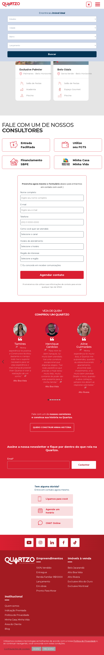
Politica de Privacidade (17, 615)
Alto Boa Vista (20, 381)
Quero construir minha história (52, 427)
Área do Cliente (13, 624)
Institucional (14, 596)
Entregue (41, 572)
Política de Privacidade (84, 641)
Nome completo (52, 196)
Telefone (52, 220)
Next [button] (101, 361)
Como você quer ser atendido (52, 232)
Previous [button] (3, 361)
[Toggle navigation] (97, 4)
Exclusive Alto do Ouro (80, 581)
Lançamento (43, 581)
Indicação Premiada (15, 610)
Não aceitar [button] (49, 649)
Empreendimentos (49, 558)
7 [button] (59, 399)
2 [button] (50, 399)
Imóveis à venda (79, 558)
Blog (7, 629)
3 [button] (52, 399)
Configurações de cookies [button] (17, 649)
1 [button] (48, 399)
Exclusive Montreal (78, 586)
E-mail (52, 208)
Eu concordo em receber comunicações (40, 265)
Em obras (41, 586)
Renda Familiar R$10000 (49, 577)
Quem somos (12, 606)
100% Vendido (43, 568)
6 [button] (57, 399)
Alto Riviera (84, 392)
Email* (10, 459)
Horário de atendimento (52, 245)
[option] (20, 352)
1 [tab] (19, 61)
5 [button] (56, 399)
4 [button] (54, 399)
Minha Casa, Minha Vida (17, 619)
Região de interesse (52, 257)
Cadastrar (84, 465)
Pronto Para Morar (46, 590)
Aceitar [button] (36, 649)
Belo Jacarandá (76, 568)
